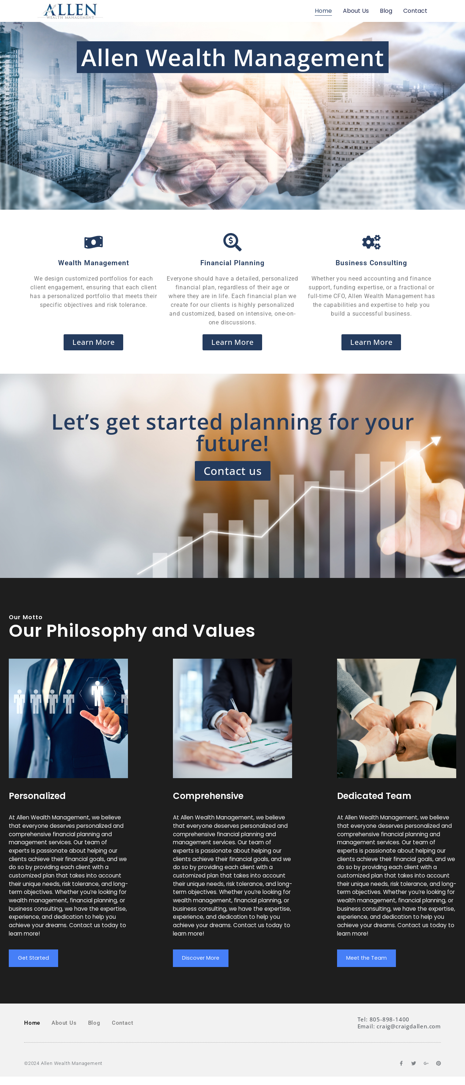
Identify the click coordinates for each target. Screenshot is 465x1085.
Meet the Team (368, 966)
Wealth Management (93, 262)
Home (323, 11)
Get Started (35, 966)
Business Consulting (371, 262)
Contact (415, 11)
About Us (356, 11)
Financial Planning (232, 262)
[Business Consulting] (371, 242)
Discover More (203, 966)
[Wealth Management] (93, 242)
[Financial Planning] (232, 242)
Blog (386, 11)
